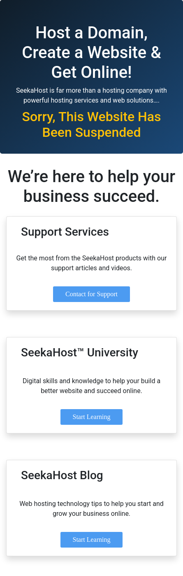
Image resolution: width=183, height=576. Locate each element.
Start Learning (92, 416)
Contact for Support (91, 293)
